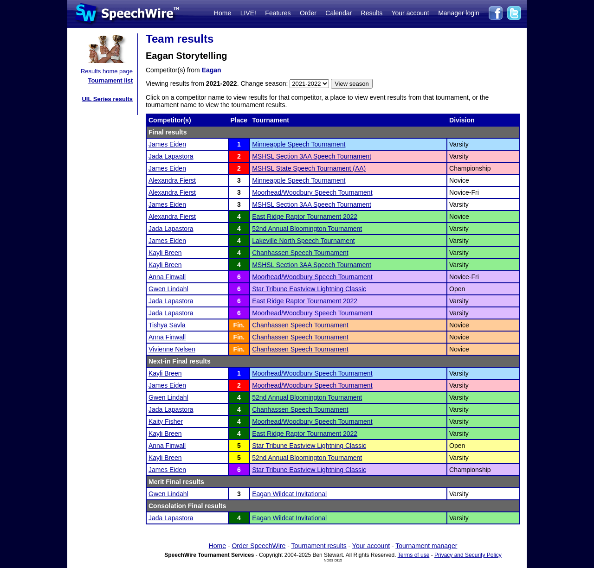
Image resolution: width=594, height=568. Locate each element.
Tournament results (319, 545)
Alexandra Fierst (172, 180)
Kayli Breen (165, 252)
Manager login (458, 13)
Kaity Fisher (165, 421)
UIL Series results (107, 99)
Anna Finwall (167, 277)
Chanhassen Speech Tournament (300, 252)
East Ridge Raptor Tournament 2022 (304, 216)
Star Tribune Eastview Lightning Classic (309, 289)
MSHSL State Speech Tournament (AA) (309, 168)
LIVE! (248, 13)
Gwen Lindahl (168, 289)
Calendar (338, 13)
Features (278, 13)
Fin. (239, 325)
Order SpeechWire (258, 545)
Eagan (211, 70)
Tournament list (110, 80)
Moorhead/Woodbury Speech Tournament (312, 192)
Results (372, 13)
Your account (410, 13)
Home (222, 13)
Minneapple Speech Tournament (298, 144)
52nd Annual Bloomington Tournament (307, 228)
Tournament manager (426, 545)
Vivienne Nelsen (171, 349)
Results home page (107, 71)
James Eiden (167, 144)
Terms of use (414, 555)
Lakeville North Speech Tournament (303, 240)
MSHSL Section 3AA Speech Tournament (311, 156)
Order (308, 13)
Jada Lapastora (171, 156)
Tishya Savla (167, 325)
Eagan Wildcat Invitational (289, 494)
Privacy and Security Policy (468, 555)
